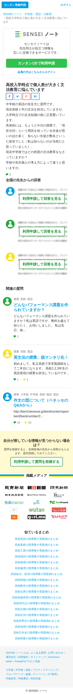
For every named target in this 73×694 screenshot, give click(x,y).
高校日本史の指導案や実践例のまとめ (36, 632)
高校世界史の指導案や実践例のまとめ (36, 620)
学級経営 (11, 678)
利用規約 (23, 657)
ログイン (65, 4)
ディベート (39, 674)
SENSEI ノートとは (17, 652)
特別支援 (36, 678)
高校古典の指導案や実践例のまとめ (36, 591)
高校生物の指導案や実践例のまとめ (36, 609)
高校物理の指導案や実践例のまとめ (36, 562)
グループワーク (15, 674)
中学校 (19, 669)
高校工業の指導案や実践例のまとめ (36, 550)
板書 (28, 674)
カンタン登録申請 (15, 4)
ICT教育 (52, 674)
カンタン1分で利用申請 (36, 63)
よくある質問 (38, 652)
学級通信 (23, 678)
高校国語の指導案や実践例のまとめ (36, 556)
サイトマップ (38, 657)
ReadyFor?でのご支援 (27, 661)
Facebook (53, 657)
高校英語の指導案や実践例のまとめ (36, 538)
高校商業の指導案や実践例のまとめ (36, 638)
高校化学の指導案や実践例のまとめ (36, 615)
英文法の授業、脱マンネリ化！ (41, 357)
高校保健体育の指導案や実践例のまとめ (36, 597)
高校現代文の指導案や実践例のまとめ (36, 603)
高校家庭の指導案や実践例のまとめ (36, 544)
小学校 (9, 669)
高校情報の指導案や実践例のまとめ (36, 579)
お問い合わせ (55, 652)
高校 (28, 669)
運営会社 (11, 657)
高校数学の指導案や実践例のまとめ (36, 585)
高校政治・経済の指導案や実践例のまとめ (36, 574)
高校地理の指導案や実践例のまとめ (36, 626)
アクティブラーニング (45, 669)
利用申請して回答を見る (42, 199)
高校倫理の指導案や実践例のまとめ (36, 568)
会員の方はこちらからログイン (37, 72)
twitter (9, 661)
